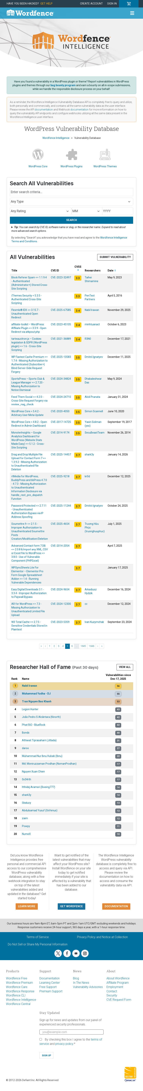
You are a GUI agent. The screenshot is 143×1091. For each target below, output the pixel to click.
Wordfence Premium (19, 982)
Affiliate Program (118, 982)
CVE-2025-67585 (61, 309)
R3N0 (88, 338)
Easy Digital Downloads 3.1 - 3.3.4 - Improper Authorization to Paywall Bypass (29, 593)
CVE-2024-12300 (61, 603)
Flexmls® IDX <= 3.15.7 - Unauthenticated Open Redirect (25, 313)
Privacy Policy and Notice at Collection (102, 937)
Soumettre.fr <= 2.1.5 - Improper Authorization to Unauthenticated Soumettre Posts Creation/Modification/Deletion (29, 531)
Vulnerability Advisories (88, 987)
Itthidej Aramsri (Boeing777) (38, 787)
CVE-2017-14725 (61, 421)
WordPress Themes (105, 158)
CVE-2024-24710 (61, 396)
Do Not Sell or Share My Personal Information (37, 944)
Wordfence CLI (16, 995)
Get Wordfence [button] (71, 906)
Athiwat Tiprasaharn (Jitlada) (39, 740)
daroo (25, 748)
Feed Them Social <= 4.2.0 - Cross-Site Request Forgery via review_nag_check (29, 400)
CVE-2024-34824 (61, 378)
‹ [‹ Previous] (45, 646)
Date (112, 270)
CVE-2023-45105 (61, 324)
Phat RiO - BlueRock (33, 724)
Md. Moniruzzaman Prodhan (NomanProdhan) (49, 763)
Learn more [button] (26, 906)
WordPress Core (37, 158)
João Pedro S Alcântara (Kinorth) (41, 716)
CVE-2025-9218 (60, 476)
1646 (91, 646)
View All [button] (125, 667)
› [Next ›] (97, 646)
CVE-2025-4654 (60, 523)
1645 (83, 646)
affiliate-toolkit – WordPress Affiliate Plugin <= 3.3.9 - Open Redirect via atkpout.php (28, 328)
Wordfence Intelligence (21, 999)
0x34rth (26, 779)
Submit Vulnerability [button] (115, 257)
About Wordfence (118, 978)
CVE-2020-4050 (60, 411)
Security (112, 995)
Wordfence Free (16, 978)
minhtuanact (92, 324)
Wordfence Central (18, 1004)
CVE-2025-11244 (61, 505)
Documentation (49, 978)
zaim (25, 818)
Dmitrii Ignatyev (94, 356)
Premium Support (50, 991)
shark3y (89, 454)
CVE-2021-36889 (61, 338)
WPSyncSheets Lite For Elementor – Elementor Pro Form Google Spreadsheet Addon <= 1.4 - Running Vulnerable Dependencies (27, 575)
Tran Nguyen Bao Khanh (36, 701)
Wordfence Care (16, 987)
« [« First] (41, 646)
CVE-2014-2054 (60, 545)
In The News (81, 982)
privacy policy (64, 1044)
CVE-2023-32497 (61, 277)
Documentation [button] (116, 906)
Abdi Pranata (92, 396)
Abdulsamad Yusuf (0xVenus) (39, 810)
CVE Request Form (119, 999)
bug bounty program (63, 85)
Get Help (46, 3)
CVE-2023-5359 (60, 621)
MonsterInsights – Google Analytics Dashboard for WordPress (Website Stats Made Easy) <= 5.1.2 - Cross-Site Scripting (28, 440)
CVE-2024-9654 (60, 589)
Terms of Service (37, 937)
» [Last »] (101, 646)
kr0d (87, 476)
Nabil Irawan (92, 309)
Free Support (48, 987)
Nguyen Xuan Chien (33, 771)
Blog (76, 978)
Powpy (26, 826)
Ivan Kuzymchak (94, 621)
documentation (44, 109)
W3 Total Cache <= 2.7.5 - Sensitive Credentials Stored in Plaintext (29, 625)
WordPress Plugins (71, 158)
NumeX (26, 833)
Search (71, 220)
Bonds (25, 732)
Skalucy (26, 802)
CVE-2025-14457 (61, 454)
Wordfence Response (20, 991)
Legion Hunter (30, 709)
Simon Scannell (94, 411)
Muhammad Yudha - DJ (36, 693)
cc (86, 603)
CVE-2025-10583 (61, 356)
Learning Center (49, 982)
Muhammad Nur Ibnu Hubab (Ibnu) (42, 756)
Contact (112, 991)
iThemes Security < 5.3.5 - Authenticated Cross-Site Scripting (26, 299)
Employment (115, 987)
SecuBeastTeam (94, 432)
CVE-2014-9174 (60, 432)
